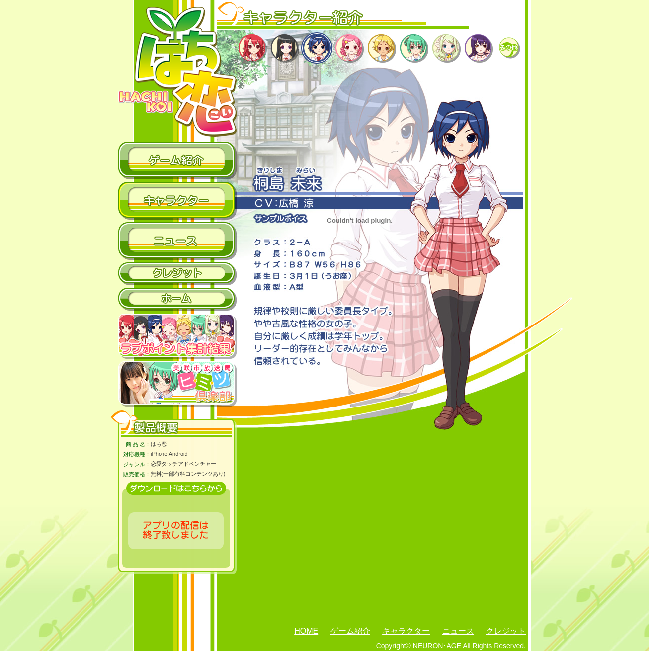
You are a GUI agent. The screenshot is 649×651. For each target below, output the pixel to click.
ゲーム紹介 (350, 631)
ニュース (458, 631)
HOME (306, 631)
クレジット (506, 631)
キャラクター (406, 631)
